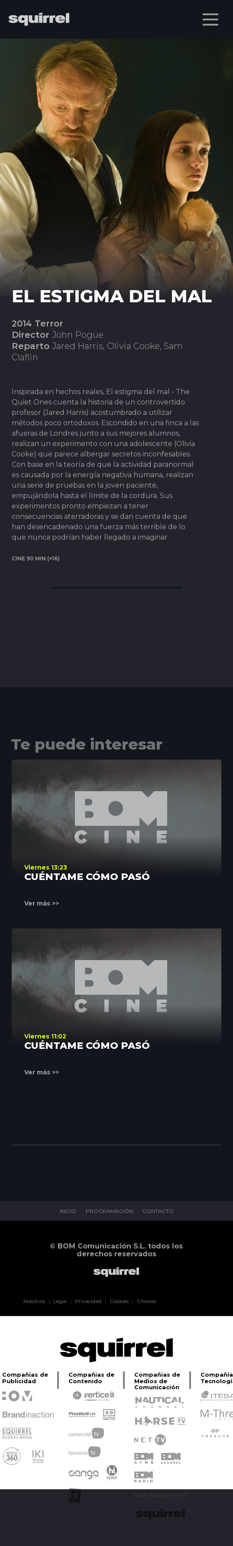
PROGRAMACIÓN (109, 1211)
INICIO (68, 1211)
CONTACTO (158, 1211)
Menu (211, 15)
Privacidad (88, 1301)
